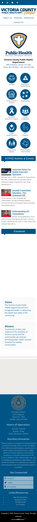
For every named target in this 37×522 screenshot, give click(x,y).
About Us (7, 17)
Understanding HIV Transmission (20, 212)
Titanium (20, 519)
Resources (29, 17)
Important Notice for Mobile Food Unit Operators (21, 172)
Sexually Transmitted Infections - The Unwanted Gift (21, 193)
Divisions (18, 17)
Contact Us (19, 22)
